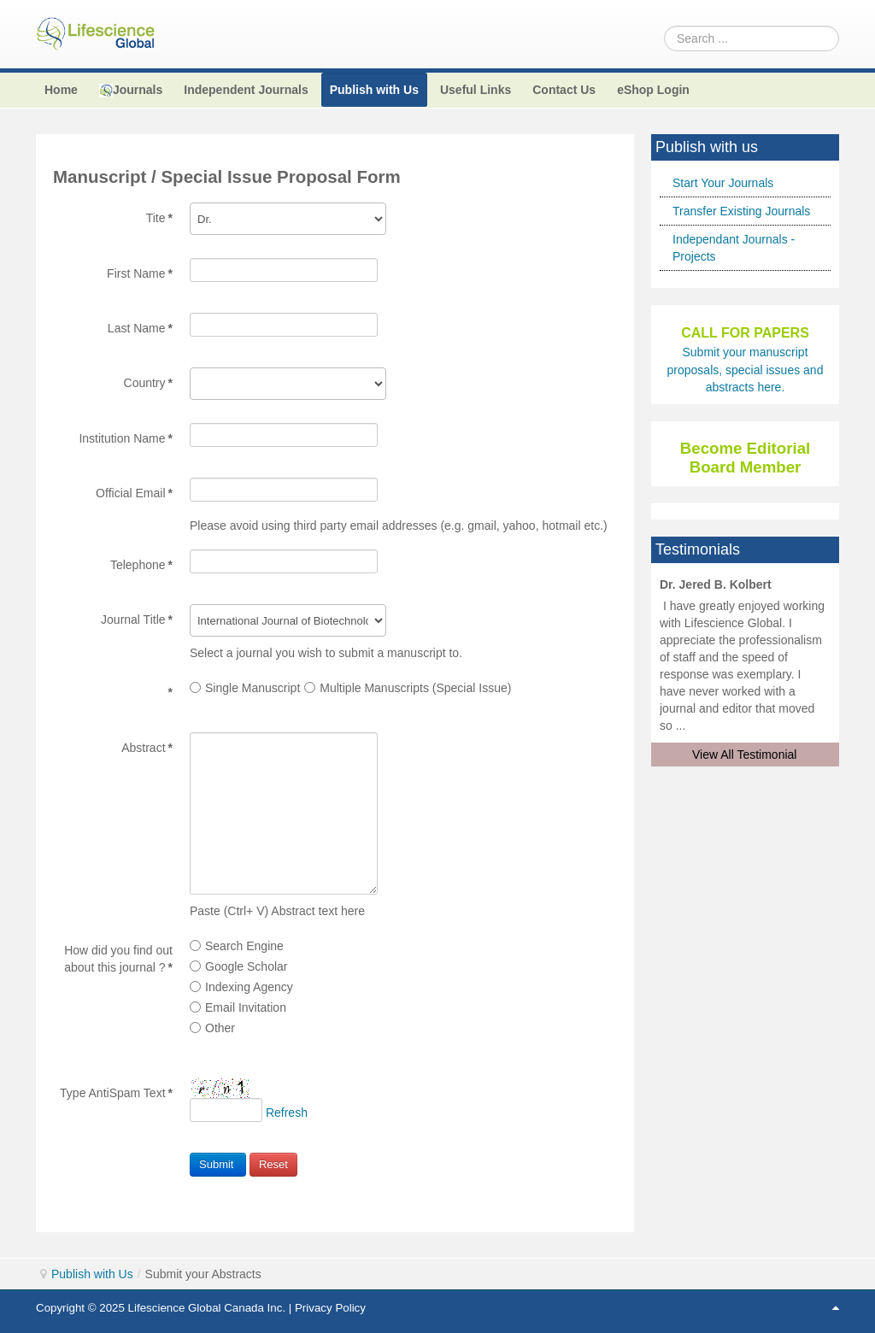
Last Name (140, 328)
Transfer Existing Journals (741, 211)
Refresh (287, 1112)
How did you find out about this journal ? (118, 950)
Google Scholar (239, 966)
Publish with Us (92, 1274)
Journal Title (137, 619)
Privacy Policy (330, 1307)
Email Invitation (238, 1007)
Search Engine (237, 946)
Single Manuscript (245, 688)
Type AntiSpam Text (116, 1093)
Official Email (134, 493)
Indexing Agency (241, 987)
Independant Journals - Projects (733, 247)
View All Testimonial (744, 754)
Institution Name (126, 438)
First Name (140, 273)
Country (148, 383)
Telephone (141, 565)
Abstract (147, 748)
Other (212, 1028)
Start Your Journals (722, 183)
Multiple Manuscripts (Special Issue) (407, 688)
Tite (159, 218)
